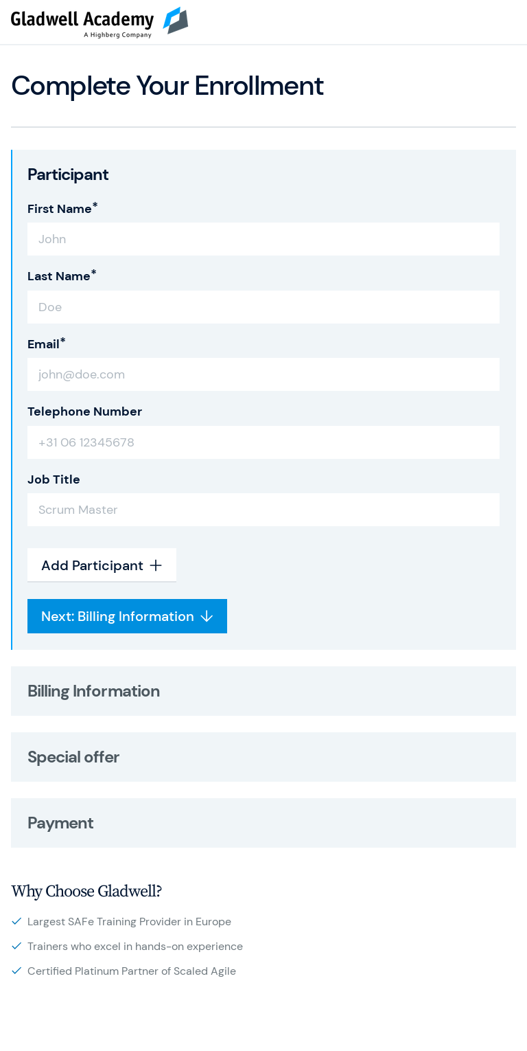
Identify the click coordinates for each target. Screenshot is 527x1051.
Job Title (53, 479)
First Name (59, 209)
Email (43, 344)
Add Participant (102, 565)
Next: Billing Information (127, 616)
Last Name (59, 276)
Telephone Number (84, 411)
